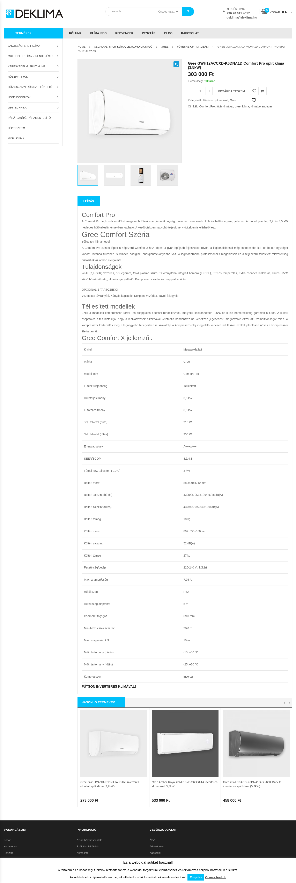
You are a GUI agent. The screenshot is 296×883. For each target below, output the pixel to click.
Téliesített (189, 386)
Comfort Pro (207, 106)
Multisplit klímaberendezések (30, 56)
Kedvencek (124, 33)
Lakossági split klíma (24, 45)
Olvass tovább (215, 877)
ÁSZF (153, 773)
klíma (245, 106)
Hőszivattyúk (18, 76)
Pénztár (149, 33)
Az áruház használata (89, 773)
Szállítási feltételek (88, 779)
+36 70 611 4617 (238, 13)
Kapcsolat (190, 33)
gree (237, 106)
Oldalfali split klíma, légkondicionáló (123, 46)
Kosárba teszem (231, 91)
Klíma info (98, 33)
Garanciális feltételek (89, 792)
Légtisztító (16, 128)
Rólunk (75, 33)
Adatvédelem (157, 779)
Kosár (7, 773)
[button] (176, 64)
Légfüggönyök (19, 97)
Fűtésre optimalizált (193, 46)
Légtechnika (17, 107)
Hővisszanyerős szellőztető (30, 87)
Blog (168, 33)
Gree (165, 46)
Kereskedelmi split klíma (26, 66)
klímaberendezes (262, 106)
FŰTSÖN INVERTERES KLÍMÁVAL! (109, 686)
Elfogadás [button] (196, 877)
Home (81, 46)
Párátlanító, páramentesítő (29, 117)
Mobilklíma (16, 138)
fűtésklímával (224, 106)
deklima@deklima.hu (242, 17)
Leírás (88, 201)
